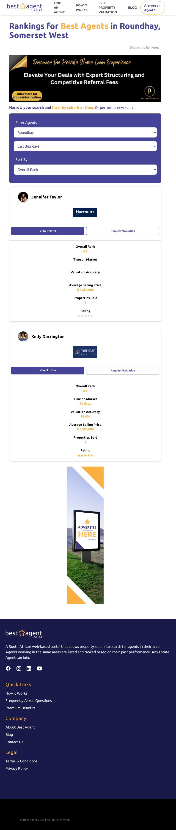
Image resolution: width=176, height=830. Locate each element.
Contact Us (14, 742)
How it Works (16, 693)
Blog (9, 734)
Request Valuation (123, 230)
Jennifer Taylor (46, 197)
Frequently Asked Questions (29, 700)
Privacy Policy (17, 768)
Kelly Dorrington (48, 336)
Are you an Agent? (152, 8)
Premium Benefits (20, 708)
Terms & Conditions (21, 761)
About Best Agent (20, 727)
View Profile (48, 230)
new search (126, 107)
